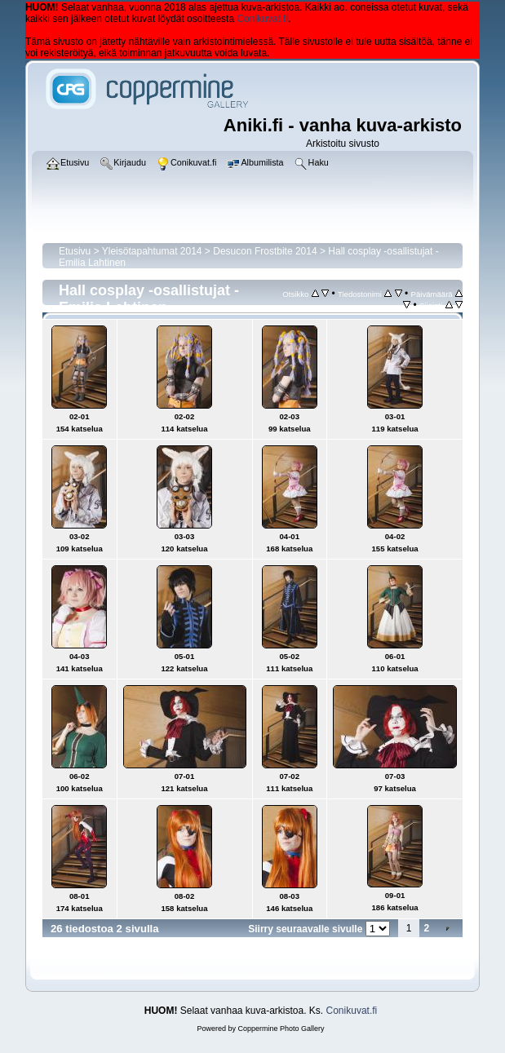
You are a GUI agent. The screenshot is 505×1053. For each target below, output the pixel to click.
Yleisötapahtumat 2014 (152, 251)
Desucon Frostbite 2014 (265, 251)
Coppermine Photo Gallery (280, 1028)
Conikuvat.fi (262, 18)
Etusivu (75, 251)
